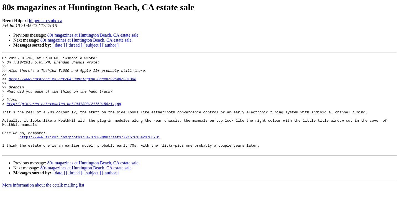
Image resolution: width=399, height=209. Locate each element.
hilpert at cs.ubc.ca (45, 20)
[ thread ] (74, 45)
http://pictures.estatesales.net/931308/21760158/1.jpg (64, 113)
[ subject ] (92, 45)
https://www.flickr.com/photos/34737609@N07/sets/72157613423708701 (89, 153)
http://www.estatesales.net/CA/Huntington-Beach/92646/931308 (72, 83)
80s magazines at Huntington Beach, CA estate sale (93, 35)
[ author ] (110, 45)
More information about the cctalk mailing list (43, 204)
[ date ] (58, 45)
